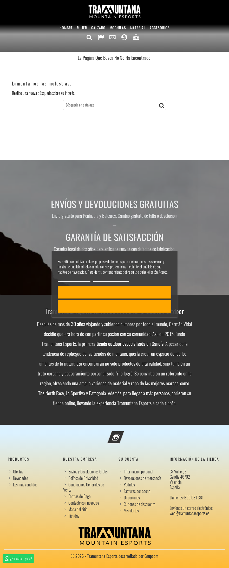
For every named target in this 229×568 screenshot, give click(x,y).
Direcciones (132, 497)
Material (138, 27)
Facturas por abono (137, 491)
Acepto (114, 292)
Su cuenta (129, 459)
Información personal (138, 471)
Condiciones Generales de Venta (83, 487)
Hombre (66, 27)
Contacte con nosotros (83, 503)
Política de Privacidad (83, 478)
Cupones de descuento (139, 504)
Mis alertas (131, 510)
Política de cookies (74, 279)
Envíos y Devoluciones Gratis (88, 471)
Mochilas (118, 27)
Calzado (98, 27)
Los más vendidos (25, 484)
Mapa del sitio (77, 509)
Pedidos (129, 484)
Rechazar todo (114, 306)
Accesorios (160, 27)
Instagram (123, 434)
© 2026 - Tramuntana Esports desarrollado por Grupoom (114, 556)
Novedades (20, 478)
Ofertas (18, 471)
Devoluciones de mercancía (142, 478)
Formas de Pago (79, 496)
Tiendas (73, 516)
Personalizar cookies (111, 279)
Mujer (82, 27)
